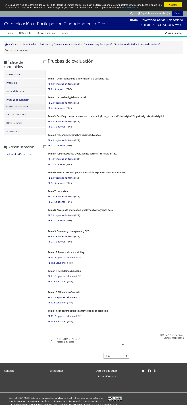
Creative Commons (76, 398)
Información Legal (106, 376)
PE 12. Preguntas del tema (61, 297)
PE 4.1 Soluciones (56, 145)
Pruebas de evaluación (20, 99)
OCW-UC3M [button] (25, 32)
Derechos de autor (106, 370)
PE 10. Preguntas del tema (61, 257)
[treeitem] (25, 154)
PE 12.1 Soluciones (57, 302)
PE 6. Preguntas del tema (61, 177)
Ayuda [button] (65, 32)
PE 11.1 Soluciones (57, 281)
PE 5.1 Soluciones (56, 164)
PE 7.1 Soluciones (57, 201)
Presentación (15, 74)
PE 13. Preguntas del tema (61, 316)
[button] (131, 13)
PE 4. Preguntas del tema (61, 140)
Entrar (177, 13)
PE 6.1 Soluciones (56, 183)
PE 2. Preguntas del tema (61, 102)
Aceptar (173, 4)
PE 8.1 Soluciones (57, 220)
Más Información (146, 7)
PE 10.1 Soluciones (57, 262)
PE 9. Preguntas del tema (61, 236)
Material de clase (17, 91)
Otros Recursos (17, 122)
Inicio (10, 32)
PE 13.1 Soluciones (57, 321)
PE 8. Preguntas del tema (61, 215)
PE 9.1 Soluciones (56, 241)
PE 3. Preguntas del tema (61, 121)
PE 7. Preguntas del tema (61, 196)
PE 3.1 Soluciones (56, 126)
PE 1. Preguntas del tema (61, 83)
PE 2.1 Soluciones (57, 107)
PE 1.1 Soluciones (57, 89)
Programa (14, 82)
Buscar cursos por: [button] (46, 32)
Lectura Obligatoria (19, 114)
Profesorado (15, 131)
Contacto (9, 370)
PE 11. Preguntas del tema (61, 276)
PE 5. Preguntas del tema (61, 158)
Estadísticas (56, 370)
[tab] (24, 74)
